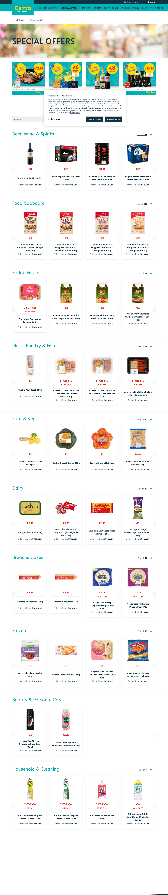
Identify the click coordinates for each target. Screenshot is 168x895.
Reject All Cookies (94, 119)
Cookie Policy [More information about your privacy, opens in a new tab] (75, 112)
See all (142, 134)
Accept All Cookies (113, 119)
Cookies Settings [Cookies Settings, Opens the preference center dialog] (54, 119)
